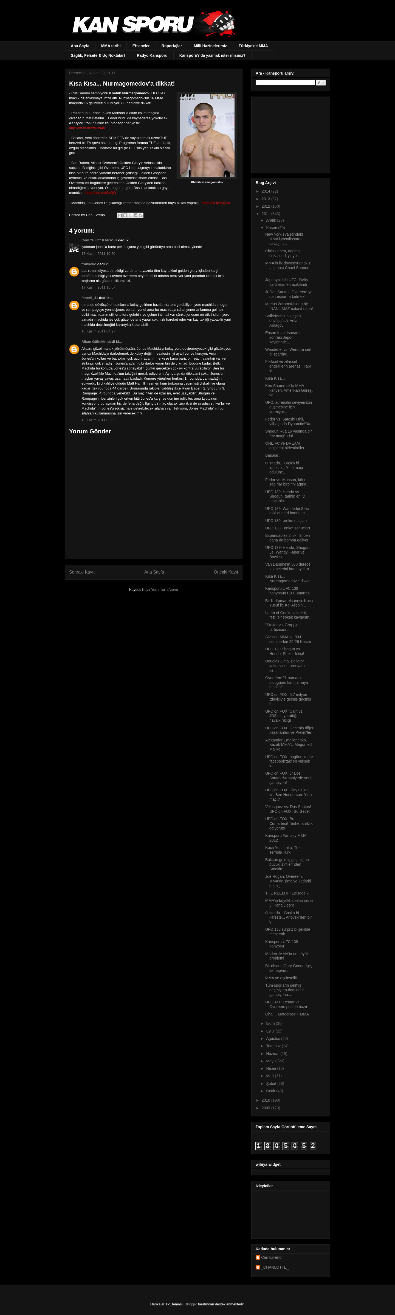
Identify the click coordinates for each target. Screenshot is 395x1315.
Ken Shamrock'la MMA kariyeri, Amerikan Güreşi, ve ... (289, 390)
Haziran (273, 1053)
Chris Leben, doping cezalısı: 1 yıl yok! (282, 253)
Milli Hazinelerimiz (210, 46)
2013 (266, 199)
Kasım (272, 227)
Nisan (271, 1068)
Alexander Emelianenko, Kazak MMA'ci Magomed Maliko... (288, 745)
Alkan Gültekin (93, 342)
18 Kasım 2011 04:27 (98, 331)
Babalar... (273, 455)
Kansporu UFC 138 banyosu (281, 944)
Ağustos (273, 1038)
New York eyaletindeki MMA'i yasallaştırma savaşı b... (284, 239)
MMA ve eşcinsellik (281, 978)
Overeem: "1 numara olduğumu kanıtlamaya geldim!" (286, 682)
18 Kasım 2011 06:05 (98, 420)
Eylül (270, 1031)
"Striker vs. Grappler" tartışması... (283, 627)
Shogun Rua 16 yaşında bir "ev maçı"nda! (288, 433)
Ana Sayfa (80, 46)
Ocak (271, 1091)
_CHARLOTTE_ (275, 1267)
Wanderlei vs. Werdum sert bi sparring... (288, 351)
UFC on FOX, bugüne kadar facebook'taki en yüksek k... (289, 761)
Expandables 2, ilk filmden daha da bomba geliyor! (287, 537)
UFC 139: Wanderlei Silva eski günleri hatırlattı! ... (287, 510)
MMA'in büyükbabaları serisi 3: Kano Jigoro (289, 902)
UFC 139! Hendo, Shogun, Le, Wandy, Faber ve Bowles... (288, 552)
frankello (88, 264)
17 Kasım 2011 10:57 (98, 287)
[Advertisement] (290, 133)
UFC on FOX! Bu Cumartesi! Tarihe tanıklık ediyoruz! (289, 823)
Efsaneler (141, 46)
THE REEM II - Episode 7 (287, 893)
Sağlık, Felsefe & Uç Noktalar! (98, 55)
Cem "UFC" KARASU (99, 240)
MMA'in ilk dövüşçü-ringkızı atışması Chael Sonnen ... (288, 268)
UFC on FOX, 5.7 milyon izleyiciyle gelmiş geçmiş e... (288, 699)
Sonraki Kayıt (82, 572)
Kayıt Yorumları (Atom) (160, 590)
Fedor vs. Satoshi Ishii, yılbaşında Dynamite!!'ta (287, 421)
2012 (266, 206)
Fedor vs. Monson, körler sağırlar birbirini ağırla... (287, 482)
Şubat (271, 1083)
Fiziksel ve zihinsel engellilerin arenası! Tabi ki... (288, 366)
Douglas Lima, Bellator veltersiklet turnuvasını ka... (286, 666)
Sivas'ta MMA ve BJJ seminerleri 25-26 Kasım (288, 639)
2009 (266, 1108)
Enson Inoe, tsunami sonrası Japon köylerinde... (282, 337)
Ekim (271, 1023)
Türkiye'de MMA (253, 46)
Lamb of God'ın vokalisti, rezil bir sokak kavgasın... (288, 615)
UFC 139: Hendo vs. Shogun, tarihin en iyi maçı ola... (285, 496)
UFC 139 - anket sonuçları (287, 528)
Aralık (271, 220)
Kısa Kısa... (275, 378)
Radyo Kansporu (152, 55)
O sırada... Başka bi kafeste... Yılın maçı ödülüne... (284, 468)
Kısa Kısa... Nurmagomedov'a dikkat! (288, 578)
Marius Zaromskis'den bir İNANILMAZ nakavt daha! (289, 306)
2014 (266, 191)
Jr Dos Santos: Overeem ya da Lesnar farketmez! (288, 294)
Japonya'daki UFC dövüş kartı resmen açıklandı (286, 282)
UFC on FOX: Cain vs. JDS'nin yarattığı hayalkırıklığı (284, 716)
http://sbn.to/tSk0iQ (101, 193)
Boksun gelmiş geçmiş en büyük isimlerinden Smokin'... (287, 864)
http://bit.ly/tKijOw (216, 203)
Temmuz (274, 1046)
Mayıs (271, 1061)
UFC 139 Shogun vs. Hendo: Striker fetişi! (284, 651)
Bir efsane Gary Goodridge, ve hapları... (288, 968)
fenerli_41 (89, 298)
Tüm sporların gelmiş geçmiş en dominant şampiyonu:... (284, 990)
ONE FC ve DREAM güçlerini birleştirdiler (284, 445)
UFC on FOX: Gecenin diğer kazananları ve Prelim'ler (289, 730)
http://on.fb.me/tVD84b (87, 128)
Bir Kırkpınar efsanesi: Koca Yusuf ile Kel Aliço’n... (289, 603)
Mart (270, 1076)
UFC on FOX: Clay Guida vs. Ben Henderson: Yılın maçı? (288, 795)
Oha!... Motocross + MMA (287, 1014)
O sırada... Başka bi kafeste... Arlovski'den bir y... (288, 917)
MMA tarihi (111, 46)
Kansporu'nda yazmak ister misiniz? (212, 55)
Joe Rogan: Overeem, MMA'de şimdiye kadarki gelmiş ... (288, 881)
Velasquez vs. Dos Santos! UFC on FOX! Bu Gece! (288, 809)
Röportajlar (172, 46)
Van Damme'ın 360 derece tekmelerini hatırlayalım (288, 566)
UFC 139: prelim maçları (286, 520)
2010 (266, 1100)
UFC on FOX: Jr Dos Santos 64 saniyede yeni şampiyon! (288, 778)
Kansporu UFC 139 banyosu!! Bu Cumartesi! (288, 590)
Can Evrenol (271, 1257)
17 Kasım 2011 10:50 (98, 254)
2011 (266, 213)
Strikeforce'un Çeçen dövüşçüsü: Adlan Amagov (283, 321)
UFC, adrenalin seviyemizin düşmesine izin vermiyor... (288, 407)
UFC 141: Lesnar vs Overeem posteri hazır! (286, 1004)
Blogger (191, 1304)
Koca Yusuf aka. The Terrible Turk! (283, 849)
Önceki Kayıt (226, 572)
